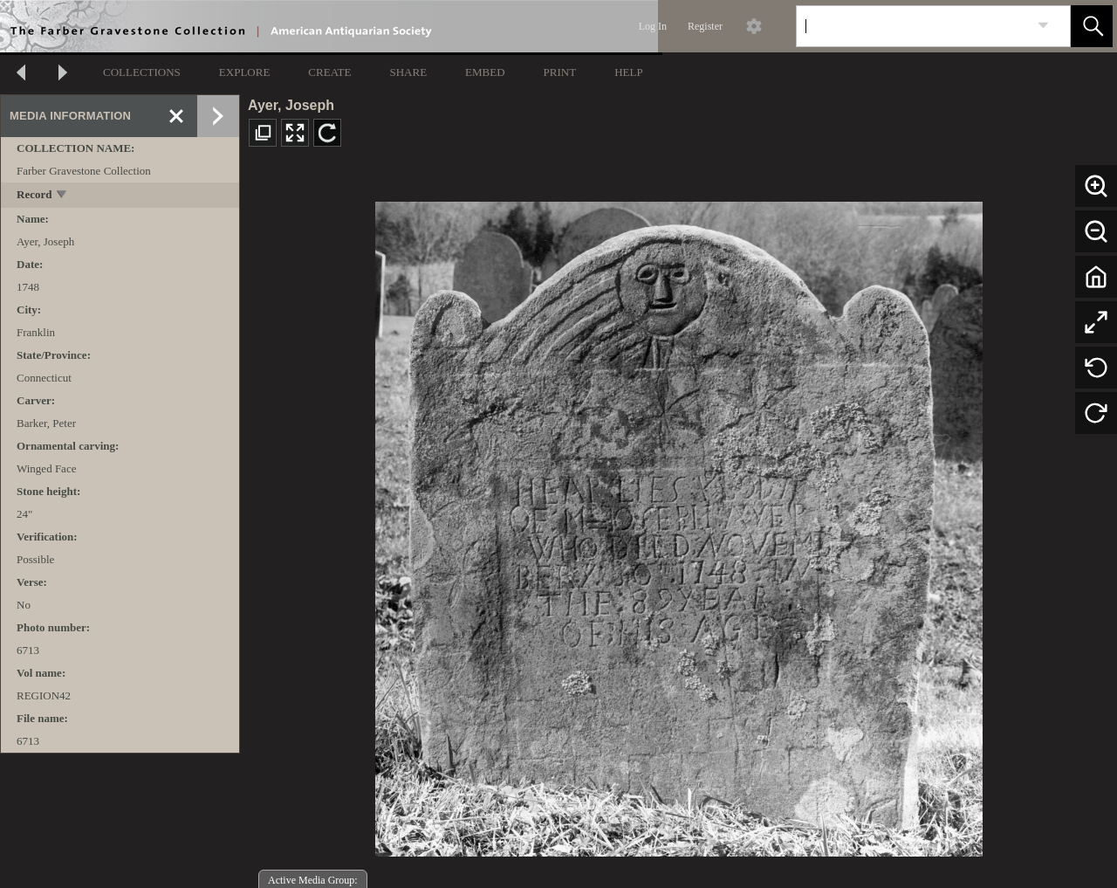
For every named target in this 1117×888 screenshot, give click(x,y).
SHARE (408, 72)
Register (705, 26)
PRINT (560, 72)
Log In (653, 26)
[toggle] (62, 196)
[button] (1092, 26)
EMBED (485, 72)
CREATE (329, 72)
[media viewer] (678, 524)
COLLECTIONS (142, 72)
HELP (628, 72)
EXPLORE (245, 72)
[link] (1043, 25)
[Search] (912, 26)
